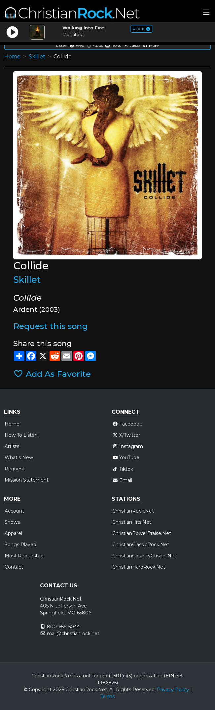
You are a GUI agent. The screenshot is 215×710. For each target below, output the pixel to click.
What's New (19, 457)
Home (12, 56)
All (112, 690)
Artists (12, 446)
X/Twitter (126, 435)
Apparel (13, 533)
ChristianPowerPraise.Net (141, 533)
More (151, 45)
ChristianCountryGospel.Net (144, 555)
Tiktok (122, 469)
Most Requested (24, 555)
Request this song (50, 326)
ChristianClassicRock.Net (140, 544)
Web (76, 45)
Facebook (127, 424)
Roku (113, 45)
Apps (95, 45)
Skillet (37, 56)
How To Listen (21, 435)
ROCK (141, 28)
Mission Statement (27, 480)
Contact (14, 567)
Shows (12, 522)
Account (14, 511)
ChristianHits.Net (131, 522)
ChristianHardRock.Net (138, 567)
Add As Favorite (52, 374)
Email (122, 480)
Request (14, 468)
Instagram (127, 446)
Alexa (132, 45)
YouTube (126, 457)
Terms (107, 696)
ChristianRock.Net (133, 511)
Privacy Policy (173, 690)
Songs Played (20, 544)
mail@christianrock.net (73, 633)
